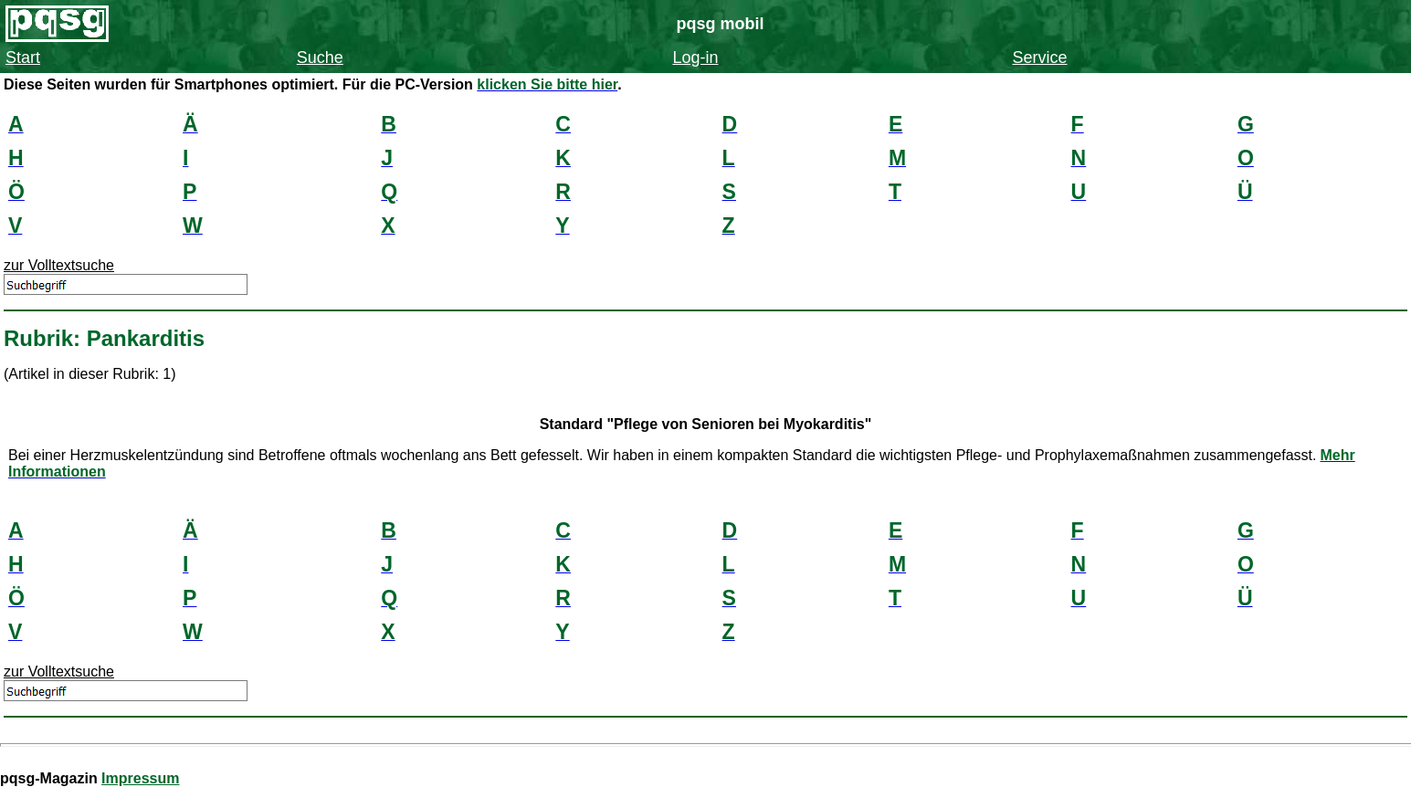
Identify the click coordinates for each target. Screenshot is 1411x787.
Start (22, 57)
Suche (320, 57)
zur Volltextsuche (59, 265)
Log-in (695, 57)
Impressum (140, 778)
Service (1040, 57)
